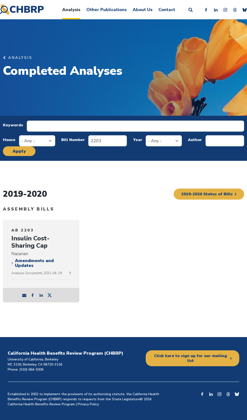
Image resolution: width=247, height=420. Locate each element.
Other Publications (106, 10)
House (9, 139)
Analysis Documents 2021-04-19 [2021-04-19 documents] (36, 273)
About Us (142, 10)
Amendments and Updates (34, 263)
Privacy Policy (88, 404)
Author (195, 139)
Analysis (71, 10)
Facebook (206, 9)
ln (41, 295)
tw (49, 295)
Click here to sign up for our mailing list (190, 358)
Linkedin (215, 9)
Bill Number (73, 139)
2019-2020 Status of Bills (205, 194)
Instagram (225, 9)
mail (24, 295)
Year (137, 139)
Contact (166, 10)
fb (32, 295)
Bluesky (244, 9)
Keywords (13, 125)
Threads (235, 9)
